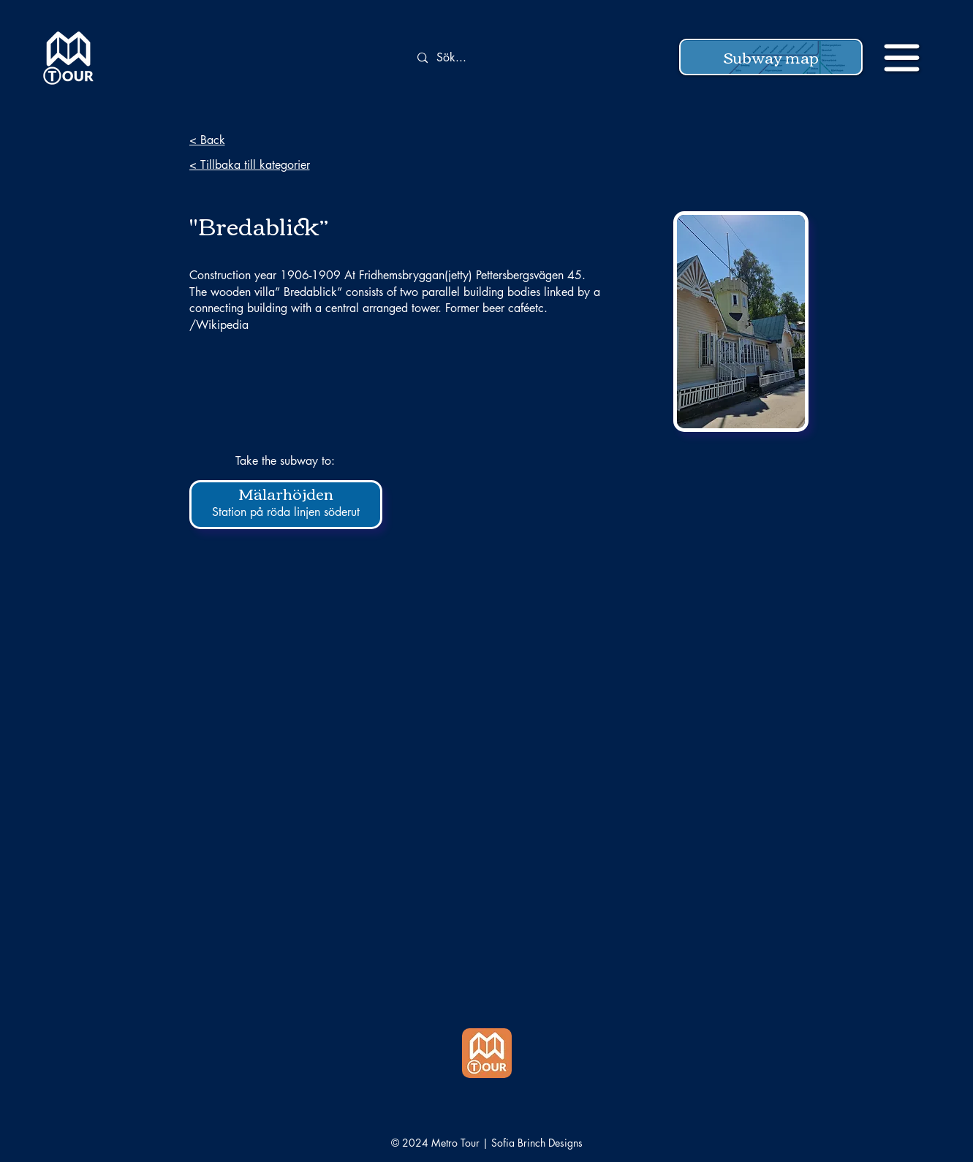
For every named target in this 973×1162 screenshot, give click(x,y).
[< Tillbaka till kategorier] (292, 164)
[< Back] (292, 139)
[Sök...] (493, 58)
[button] (771, 57)
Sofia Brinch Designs (537, 1143)
